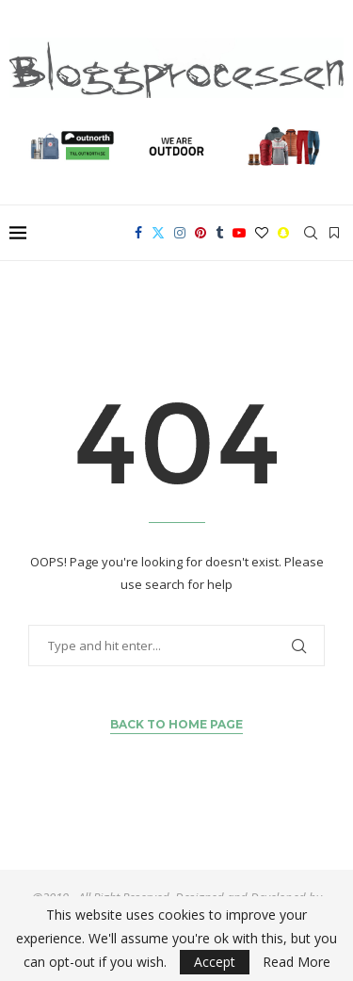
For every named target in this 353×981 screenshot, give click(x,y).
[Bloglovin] (261, 232)
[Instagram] (179, 232)
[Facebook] (138, 232)
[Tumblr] (219, 232)
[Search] (310, 232)
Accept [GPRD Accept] (214, 962)
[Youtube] (239, 232)
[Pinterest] (200, 232)
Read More (296, 962)
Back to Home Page (176, 724)
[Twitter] (158, 232)
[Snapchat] (283, 232)
